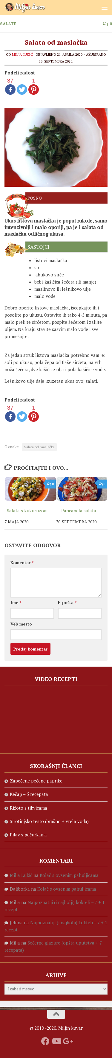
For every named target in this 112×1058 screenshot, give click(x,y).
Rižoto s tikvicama (28, 808)
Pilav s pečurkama (28, 835)
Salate (8, 24)
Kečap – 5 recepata (29, 794)
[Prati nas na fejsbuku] (45, 1041)
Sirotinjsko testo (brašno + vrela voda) (49, 821)
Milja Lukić (22, 54)
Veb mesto (21, 624)
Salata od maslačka (39, 447)
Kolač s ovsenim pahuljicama (69, 875)
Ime (15, 602)
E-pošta (67, 602)
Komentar (21, 562)
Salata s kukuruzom (27, 511)
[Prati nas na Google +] (67, 1041)
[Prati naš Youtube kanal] (56, 1041)
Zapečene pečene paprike (36, 781)
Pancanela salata (78, 511)
